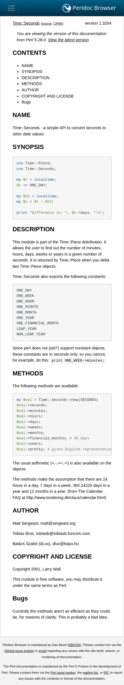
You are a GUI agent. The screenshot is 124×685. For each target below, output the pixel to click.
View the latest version (68, 40)
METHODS (32, 83)
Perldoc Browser (89, 8)
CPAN (57, 23)
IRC (106, 672)
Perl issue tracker (63, 672)
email (43, 650)
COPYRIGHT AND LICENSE (48, 96)
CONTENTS (29, 52)
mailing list (90, 672)
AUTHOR (30, 90)
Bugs (26, 102)
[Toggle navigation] (11, 8)
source (47, 23)
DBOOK (74, 645)
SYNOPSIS (32, 71)
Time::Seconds (25, 23)
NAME (27, 65)
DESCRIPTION (35, 77)
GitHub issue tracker (19, 650)
